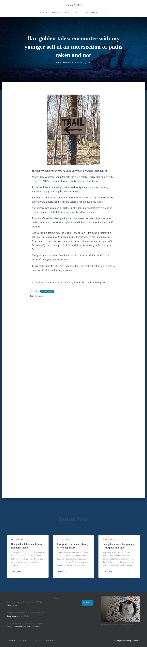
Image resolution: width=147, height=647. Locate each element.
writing (56, 12)
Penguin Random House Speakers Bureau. (24, 627)
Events (78, 12)
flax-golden (47, 291)
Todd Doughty (13, 616)
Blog (105, 12)
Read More (16, 571)
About (43, 12)
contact (49, 640)
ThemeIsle (136, 640)
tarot (67, 12)
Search (57, 598)
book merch (92, 12)
